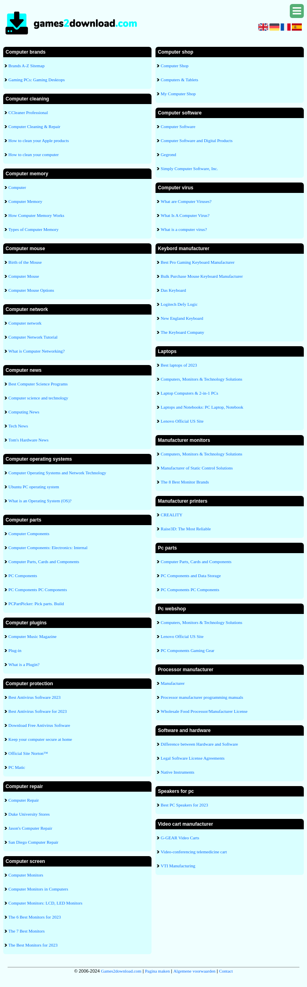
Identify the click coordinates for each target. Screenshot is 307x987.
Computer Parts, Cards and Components (43, 561)
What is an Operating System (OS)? (40, 500)
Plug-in (14, 650)
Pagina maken (157, 971)
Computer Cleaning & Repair (34, 126)
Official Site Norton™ (28, 753)
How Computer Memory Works (36, 215)
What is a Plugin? (24, 664)
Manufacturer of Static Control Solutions (197, 467)
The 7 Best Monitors (26, 931)
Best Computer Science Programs (38, 383)
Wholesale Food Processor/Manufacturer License (204, 711)
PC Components (22, 575)
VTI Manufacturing (178, 865)
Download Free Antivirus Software (39, 725)
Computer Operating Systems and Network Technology (57, 472)
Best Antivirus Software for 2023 (37, 711)
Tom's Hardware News (28, 439)
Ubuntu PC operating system (33, 486)
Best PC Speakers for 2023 (184, 804)
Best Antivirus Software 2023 (34, 697)
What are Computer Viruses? (186, 201)
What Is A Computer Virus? (185, 215)
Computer (17, 187)
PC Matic (16, 767)
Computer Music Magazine (32, 636)
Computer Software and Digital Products (197, 140)
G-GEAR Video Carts (180, 837)
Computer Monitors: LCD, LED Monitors (45, 903)
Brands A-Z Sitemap (26, 65)
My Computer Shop (178, 93)
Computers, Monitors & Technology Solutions (201, 379)
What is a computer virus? (184, 229)
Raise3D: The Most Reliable (186, 528)
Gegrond (168, 154)
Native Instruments (177, 772)
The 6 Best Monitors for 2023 (34, 917)
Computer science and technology (38, 397)
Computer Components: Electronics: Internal (48, 547)
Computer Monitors (25, 875)
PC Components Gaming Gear (187, 650)
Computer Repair (23, 800)
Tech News (18, 425)
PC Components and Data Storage (191, 575)
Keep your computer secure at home (40, 739)
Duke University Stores (29, 814)
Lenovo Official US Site (182, 421)
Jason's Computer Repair (30, 828)
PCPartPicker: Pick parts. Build (36, 603)
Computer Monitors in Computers (38, 889)
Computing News (23, 411)
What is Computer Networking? (36, 351)
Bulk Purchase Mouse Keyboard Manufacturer (202, 276)
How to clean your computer (33, 154)
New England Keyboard (182, 318)
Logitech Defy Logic (179, 304)
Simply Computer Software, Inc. (189, 168)
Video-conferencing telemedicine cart (194, 851)
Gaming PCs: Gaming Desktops (36, 79)
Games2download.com (121, 971)
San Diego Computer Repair (33, 842)
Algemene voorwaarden (194, 971)
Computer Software (178, 126)
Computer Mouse (23, 276)
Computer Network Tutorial (33, 337)
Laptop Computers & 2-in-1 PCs (189, 393)
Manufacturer (173, 683)
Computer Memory (25, 201)
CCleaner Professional (28, 112)
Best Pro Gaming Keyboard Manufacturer (198, 262)
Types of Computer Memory (33, 229)
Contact (226, 971)
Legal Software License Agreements (193, 758)
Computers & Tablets (179, 79)
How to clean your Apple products (38, 140)
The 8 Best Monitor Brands (185, 481)
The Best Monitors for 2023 (33, 945)
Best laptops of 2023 (179, 365)
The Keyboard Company (182, 332)
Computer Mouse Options (31, 290)
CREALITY (171, 514)
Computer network (25, 323)
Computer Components (28, 533)
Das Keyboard (173, 290)
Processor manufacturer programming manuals (202, 697)
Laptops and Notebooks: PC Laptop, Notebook (202, 407)
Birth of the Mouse (25, 262)
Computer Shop (174, 65)
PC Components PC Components (37, 589)
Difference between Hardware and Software (199, 744)
